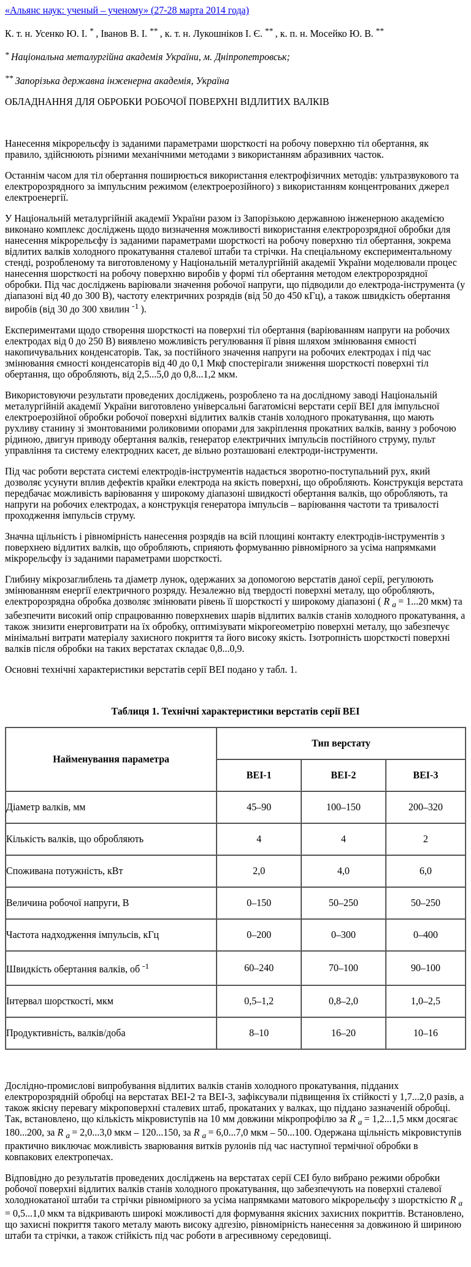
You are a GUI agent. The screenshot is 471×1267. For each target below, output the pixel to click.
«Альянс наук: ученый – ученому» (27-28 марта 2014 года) (127, 10)
